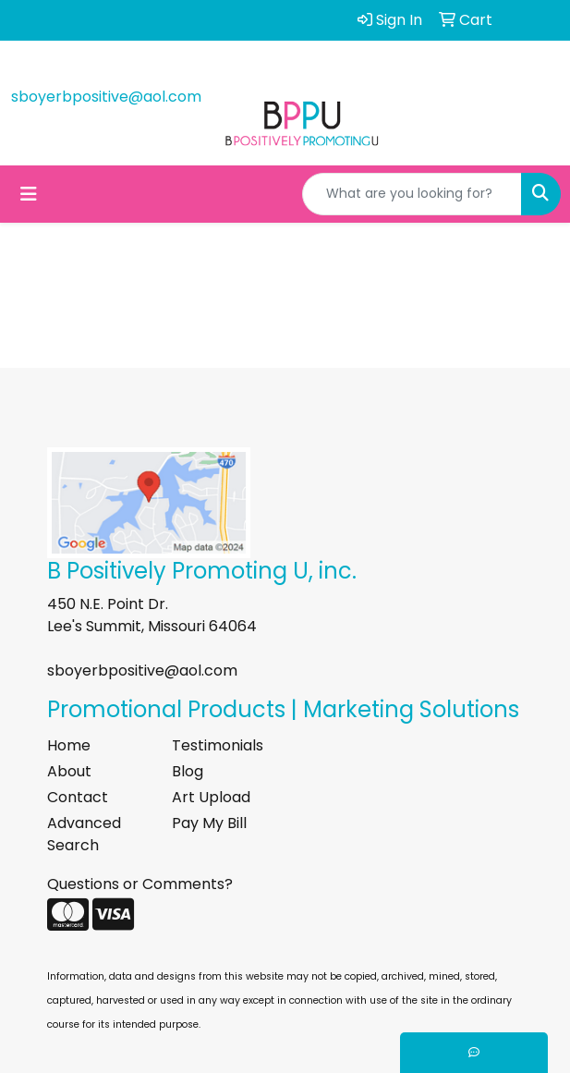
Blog (187, 771)
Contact (77, 797)
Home (69, 745)
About (69, 771)
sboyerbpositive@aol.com (106, 96)
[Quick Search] (412, 194)
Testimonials (217, 745)
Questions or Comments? (140, 884)
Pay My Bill (209, 823)
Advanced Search (84, 834)
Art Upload (211, 797)
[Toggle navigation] (28, 194)
